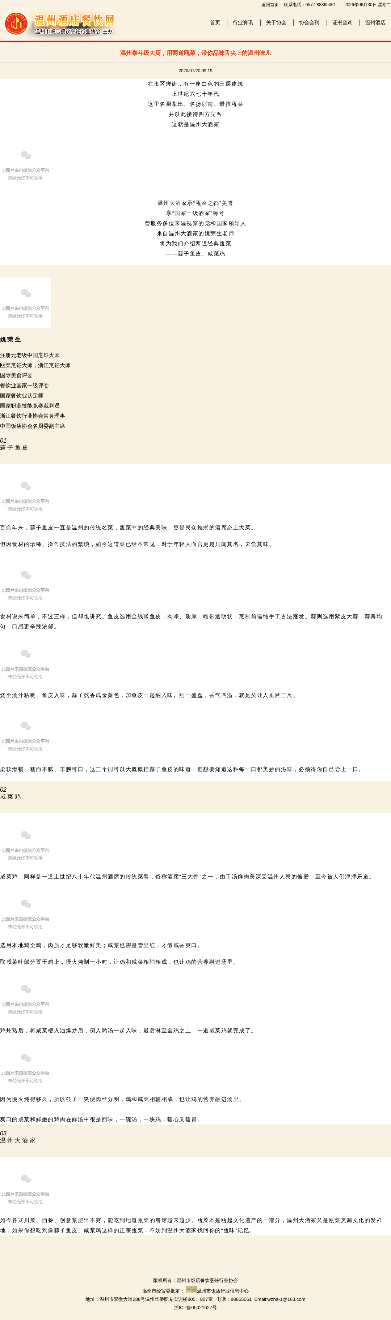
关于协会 (276, 22)
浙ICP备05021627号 (195, 1307)
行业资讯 (243, 22)
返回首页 (270, 4)
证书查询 (342, 22)
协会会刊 (309, 22)
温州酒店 (375, 22)
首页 (215, 22)
